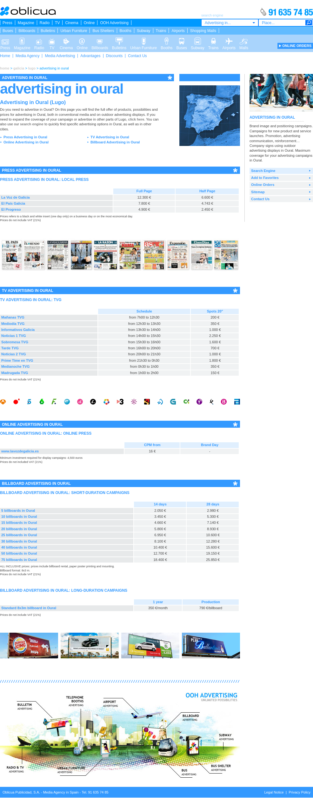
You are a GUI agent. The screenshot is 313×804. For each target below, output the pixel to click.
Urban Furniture (73, 31)
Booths (125, 31)
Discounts (114, 56)
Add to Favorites (265, 178)
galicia (18, 68)
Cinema (71, 23)
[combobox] (229, 22)
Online (89, 23)
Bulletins (48, 31)
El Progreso (11, 209)
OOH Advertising (114, 23)
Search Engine (263, 171)
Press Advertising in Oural (25, 137)
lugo (32, 68)
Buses (8, 31)
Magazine (26, 23)
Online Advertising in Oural (26, 142)
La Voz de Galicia (15, 197)
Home (5, 56)
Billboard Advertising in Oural (115, 142)
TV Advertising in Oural (109, 137)
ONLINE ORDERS (296, 46)
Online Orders (262, 185)
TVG (58, 300)
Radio (45, 23)
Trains (161, 31)
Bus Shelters (103, 31)
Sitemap (258, 192)
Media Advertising (60, 56)
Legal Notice (273, 792)
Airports (177, 31)
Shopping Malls (203, 31)
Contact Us (137, 56)
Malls (243, 40)
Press (7, 23)
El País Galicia (13, 203)
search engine (31, 124)
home (4, 68)
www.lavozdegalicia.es (20, 451)
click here (136, 119)
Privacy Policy (299, 792)
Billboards (26, 31)
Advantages (90, 56)
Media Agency (27, 56)
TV (57, 23)
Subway (143, 31)
